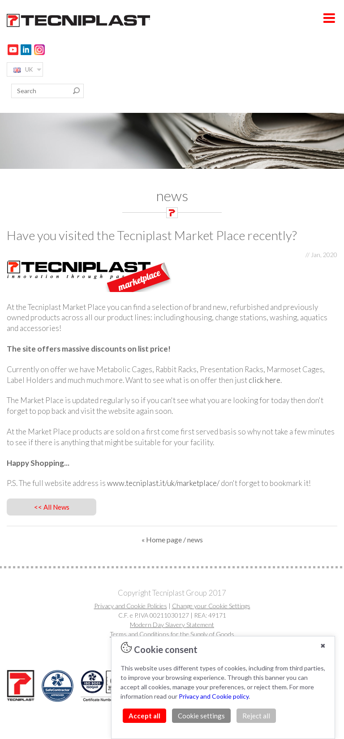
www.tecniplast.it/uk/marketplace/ (163, 483)
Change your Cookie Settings (211, 606)
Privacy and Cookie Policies (130, 606)
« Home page (162, 539)
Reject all (256, 716)
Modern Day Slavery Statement (172, 624)
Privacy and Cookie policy (214, 696)
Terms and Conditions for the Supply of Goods (172, 634)
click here (264, 380)
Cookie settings (201, 716)
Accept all (144, 716)
